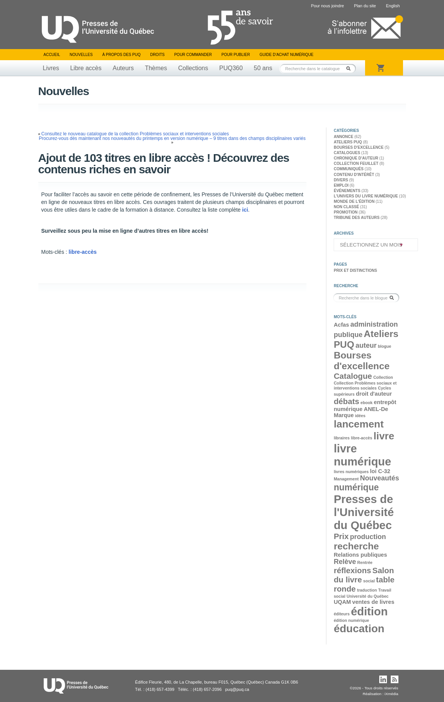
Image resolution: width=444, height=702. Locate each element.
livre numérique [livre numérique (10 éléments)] (362, 455)
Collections (193, 68)
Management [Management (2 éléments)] (346, 479)
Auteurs (123, 68)
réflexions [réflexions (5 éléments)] (352, 570)
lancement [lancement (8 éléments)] (358, 424)
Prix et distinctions (355, 270)
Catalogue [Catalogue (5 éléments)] (353, 376)
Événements (347, 191)
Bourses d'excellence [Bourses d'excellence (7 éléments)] (362, 360)
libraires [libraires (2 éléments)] (341, 438)
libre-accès (83, 252)
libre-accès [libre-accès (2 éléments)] (361, 438)
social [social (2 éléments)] (369, 581)
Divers (341, 180)
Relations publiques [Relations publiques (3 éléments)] (360, 555)
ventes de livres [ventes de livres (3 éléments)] (373, 602)
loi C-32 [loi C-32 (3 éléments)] (380, 471)
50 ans (263, 68)
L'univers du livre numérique (366, 196)
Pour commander (193, 55)
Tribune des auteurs (356, 217)
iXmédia (391, 694)
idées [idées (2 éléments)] (360, 415)
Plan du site (365, 5)
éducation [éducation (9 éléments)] (359, 629)
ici (245, 210)
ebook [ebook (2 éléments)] (366, 402)
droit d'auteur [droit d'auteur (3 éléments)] (374, 394)
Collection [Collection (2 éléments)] (383, 377)
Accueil (52, 55)
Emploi (341, 185)
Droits (157, 55)
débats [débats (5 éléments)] (346, 401)
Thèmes (156, 68)
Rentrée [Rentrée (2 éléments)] (365, 562)
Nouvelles (81, 55)
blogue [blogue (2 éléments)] (384, 346)
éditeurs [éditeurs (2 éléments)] (341, 614)
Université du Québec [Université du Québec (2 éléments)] (368, 596)
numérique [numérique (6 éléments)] (356, 487)
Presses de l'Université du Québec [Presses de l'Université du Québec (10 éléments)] (364, 512)
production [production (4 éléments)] (368, 537)
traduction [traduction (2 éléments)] (367, 590)
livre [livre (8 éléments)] (384, 436)
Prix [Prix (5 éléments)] (341, 536)
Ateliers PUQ (348, 142)
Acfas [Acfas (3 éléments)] (341, 325)
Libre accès (86, 68)
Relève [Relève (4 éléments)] (345, 562)
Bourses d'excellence (358, 147)
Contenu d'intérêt (354, 175)
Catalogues (347, 153)
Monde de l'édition (354, 201)
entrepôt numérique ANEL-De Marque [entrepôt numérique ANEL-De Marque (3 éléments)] (365, 408)
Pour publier (235, 55)
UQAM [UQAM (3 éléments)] (342, 602)
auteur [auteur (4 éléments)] (366, 345)
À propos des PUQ (121, 55)
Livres (51, 68)
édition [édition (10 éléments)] (369, 611)
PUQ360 (230, 68)
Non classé (346, 207)
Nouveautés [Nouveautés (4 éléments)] (379, 478)
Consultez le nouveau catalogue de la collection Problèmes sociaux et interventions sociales (135, 133)
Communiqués (349, 169)
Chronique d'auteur (356, 158)
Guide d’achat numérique (287, 55)
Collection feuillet (356, 163)
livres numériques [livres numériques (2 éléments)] (351, 471)
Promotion (345, 212)
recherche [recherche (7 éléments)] (356, 546)
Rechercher (350, 68)
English (393, 5)
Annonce (343, 137)
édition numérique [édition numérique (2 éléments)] (351, 620)
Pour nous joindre (327, 5)
